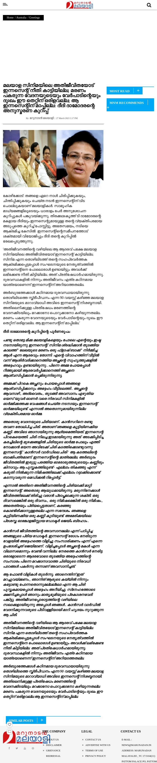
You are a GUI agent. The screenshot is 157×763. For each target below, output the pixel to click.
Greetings (34, 17)
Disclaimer (54, 745)
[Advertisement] (78, 53)
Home (10, 17)
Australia (21, 17)
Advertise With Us (97, 745)
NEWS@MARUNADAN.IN (136, 745)
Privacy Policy (95, 755)
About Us (52, 739)
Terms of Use (94, 750)
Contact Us (93, 739)
